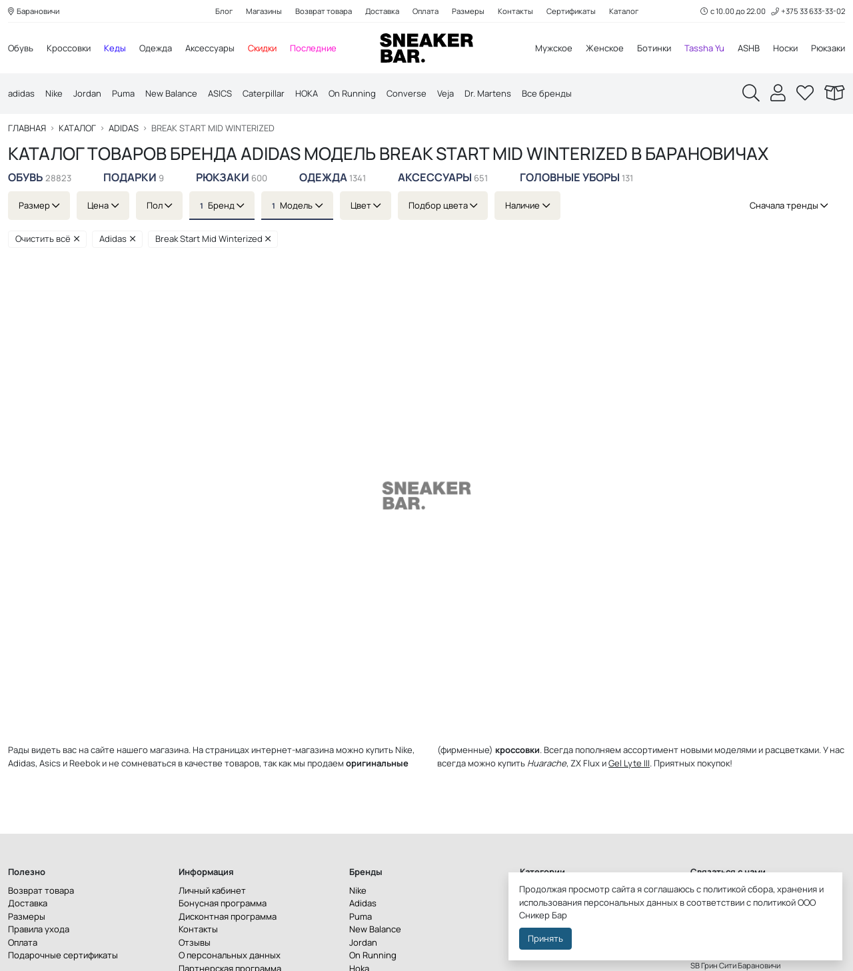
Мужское (553, 48)
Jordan (87, 93)
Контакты (515, 11)
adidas (21, 93)
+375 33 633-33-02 (808, 11)
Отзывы (195, 942)
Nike (54, 93)
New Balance (171, 93)
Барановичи (33, 11)
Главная (27, 128)
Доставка (382, 11)
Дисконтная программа (228, 916)
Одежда (155, 48)
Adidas (124, 128)
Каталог (623, 11)
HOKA (306, 93)
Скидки (262, 48)
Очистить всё (47, 239)
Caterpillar (264, 93)
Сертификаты (571, 11)
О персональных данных (230, 955)
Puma (123, 93)
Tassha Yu (704, 48)
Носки (785, 48)
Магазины (264, 11)
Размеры (468, 11)
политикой (774, 902)
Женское (605, 48)
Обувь (20, 48)
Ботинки (654, 48)
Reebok (84, 763)
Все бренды (547, 93)
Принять (545, 938)
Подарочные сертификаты (63, 955)
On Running (352, 93)
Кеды (115, 48)
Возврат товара (323, 11)
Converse (406, 93)
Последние (313, 48)
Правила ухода (38, 929)
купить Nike (389, 750)
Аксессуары (210, 48)
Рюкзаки (828, 48)
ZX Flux (585, 763)
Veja (445, 93)
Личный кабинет (212, 890)
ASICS (220, 93)
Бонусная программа (223, 903)
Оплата (425, 11)
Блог (224, 11)
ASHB (749, 48)
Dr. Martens (487, 93)
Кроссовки (69, 48)
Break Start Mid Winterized (213, 239)
